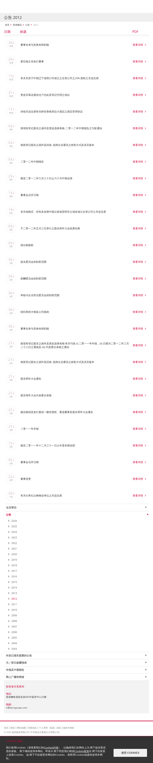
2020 (14, 554)
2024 (14, 532)
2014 (14, 587)
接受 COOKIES (130, 752)
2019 (14, 559)
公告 (27, 24)
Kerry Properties (28, 6)
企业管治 (11, 507)
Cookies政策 (82, 751)
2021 (14, 548)
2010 (14, 610)
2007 (14, 626)
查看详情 (138, 44)
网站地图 (21, 727)
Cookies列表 (51, 747)
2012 (14, 598)
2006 (14, 632)
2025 (14, 526)
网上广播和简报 (15, 677)
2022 (14, 543)
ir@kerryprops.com (16, 707)
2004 (14, 643)
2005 (14, 637)
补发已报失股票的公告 (19, 655)
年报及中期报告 (15, 670)
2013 (14, 593)
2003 (14, 649)
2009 (14, 615)
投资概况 (17, 24)
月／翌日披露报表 (16, 662)
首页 (7, 24)
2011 (14, 604)
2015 (14, 582)
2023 (14, 537)
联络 (13, 727)
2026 (14, 521)
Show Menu (145, 6)
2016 (14, 576)
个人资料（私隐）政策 (50, 727)
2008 (14, 621)
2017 (14, 571)
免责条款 (32, 727)
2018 (14, 565)
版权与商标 (68, 727)
